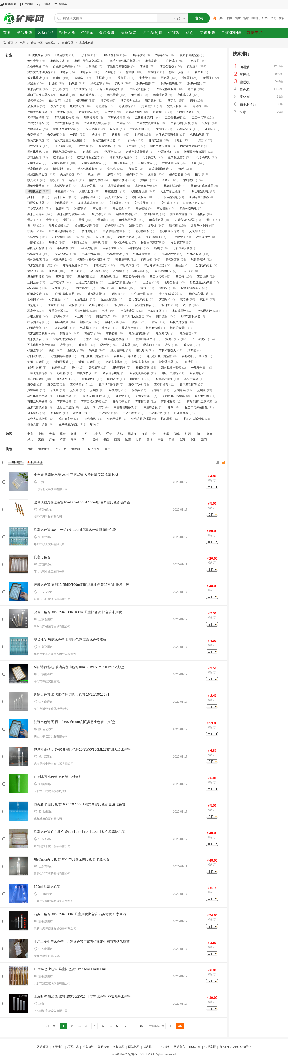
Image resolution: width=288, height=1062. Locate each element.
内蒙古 (97, 433)
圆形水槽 (113, 379)
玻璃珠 (79, 78)
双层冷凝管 (96, 305)
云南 (106, 439)
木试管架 (33, 237)
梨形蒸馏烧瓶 (124, 214)
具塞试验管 (86, 191)
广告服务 (164, 1047)
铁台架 (106, 327)
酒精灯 (144, 180)
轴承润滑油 (248, 104)
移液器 (61, 373)
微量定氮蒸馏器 (114, 339)
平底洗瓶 (87, 248)
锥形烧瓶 (56, 413)
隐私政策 (103, 1047)
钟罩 (170, 407)
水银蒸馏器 (34, 316)
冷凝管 (78, 208)
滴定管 (105, 100)
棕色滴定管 (66, 418)
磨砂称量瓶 (142, 231)
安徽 (166, 433)
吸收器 (126, 345)
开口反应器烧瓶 (168, 197)
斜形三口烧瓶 (86, 362)
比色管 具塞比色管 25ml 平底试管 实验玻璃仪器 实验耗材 (76, 475)
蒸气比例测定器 (37, 396)
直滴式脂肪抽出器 (94, 396)
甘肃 (139, 439)
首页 (10, 42)
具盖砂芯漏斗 (89, 185)
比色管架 (85, 72)
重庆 (63, 433)
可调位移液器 (35, 202)
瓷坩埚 (119, 83)
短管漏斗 (158, 112)
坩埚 (93, 424)
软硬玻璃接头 (163, 271)
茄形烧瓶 (146, 259)
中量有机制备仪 (124, 407)
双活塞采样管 (143, 305)
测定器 (165, 78)
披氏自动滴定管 (151, 242)
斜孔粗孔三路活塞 (125, 356)
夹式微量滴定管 (159, 168)
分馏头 (74, 134)
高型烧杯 (131, 146)
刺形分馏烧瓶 (169, 83)
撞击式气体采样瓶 (196, 407)
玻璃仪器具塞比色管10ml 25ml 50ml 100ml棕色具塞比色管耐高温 (82, 502)
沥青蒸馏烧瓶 (178, 214)
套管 (154, 322)
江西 (188, 433)
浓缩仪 (31, 242)
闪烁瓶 (56, 288)
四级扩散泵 (103, 316)
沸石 (233, 18)
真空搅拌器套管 (109, 384)
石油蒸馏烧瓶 (108, 299)
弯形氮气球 (163, 333)
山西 (84, 433)
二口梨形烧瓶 (173, 117)
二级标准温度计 (145, 117)
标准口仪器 (176, 72)
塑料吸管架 (111, 322)
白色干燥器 (34, 66)
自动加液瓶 (155, 413)
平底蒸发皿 (110, 248)
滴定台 (172, 100)
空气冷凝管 (141, 202)
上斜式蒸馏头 (81, 288)
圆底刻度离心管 (139, 373)
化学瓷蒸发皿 (59, 163)
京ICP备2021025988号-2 (235, 1047)
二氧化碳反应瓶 (181, 123)
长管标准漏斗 (164, 379)
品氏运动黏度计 (37, 248)
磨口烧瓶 (87, 231)
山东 (199, 433)
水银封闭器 (155, 310)
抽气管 (73, 83)
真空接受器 (135, 384)
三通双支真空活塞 (119, 282)
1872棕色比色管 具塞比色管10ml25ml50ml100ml (70, 969)
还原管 (108, 151)
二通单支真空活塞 (95, 123)
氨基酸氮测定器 (190, 55)
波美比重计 (34, 78)
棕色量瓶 (166, 418)
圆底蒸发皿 (63, 379)
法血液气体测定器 (64, 129)
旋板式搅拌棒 (113, 362)
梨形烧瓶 (97, 214)
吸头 (168, 345)
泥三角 (80, 237)
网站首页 (42, 1047)
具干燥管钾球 (116, 185)
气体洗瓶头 (60, 259)
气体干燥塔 (89, 254)
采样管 (100, 78)
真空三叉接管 (188, 384)
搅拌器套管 (176, 174)
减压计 (92, 174)
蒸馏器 (94, 390)
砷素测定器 (95, 293)
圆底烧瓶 (195, 373)
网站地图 (134, 1047)
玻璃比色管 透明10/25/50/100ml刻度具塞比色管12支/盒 (74, 722)
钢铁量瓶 (60, 146)
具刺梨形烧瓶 (62, 185)
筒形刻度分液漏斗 (38, 333)
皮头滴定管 (178, 242)
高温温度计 (106, 146)
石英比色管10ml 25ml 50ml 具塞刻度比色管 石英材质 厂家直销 (80, 914)
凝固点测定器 (125, 237)
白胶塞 (170, 60)
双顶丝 (118, 305)
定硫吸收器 (174, 106)
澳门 (204, 439)
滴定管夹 (126, 100)
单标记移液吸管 (166, 89)
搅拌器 (152, 174)
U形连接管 (138, 55)
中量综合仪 (151, 407)
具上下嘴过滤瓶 (170, 191)
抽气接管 (96, 83)
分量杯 (208, 129)
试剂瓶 (31, 305)
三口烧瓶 (202, 276)
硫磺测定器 (156, 220)
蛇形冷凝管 (34, 293)
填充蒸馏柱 (62, 327)
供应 (30, 449)
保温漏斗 (192, 66)
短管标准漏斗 (134, 112)
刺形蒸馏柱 (34, 89)
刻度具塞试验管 (88, 202)
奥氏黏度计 (57, 60)
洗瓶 (51, 350)
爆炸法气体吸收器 (38, 72)
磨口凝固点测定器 (60, 231)
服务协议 (88, 1047)
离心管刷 (162, 208)
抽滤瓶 (53, 83)
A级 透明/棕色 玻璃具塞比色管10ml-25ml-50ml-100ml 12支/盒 (79, 667)
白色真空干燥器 (63, 66)
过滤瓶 (87, 151)
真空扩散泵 (161, 384)
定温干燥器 (86, 112)
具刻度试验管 (172, 185)
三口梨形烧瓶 (131, 276)
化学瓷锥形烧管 (91, 163)
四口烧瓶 (161, 316)
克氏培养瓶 (61, 202)
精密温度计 (120, 180)
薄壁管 (144, 66)
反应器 (114, 129)
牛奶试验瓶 (153, 237)
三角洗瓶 (106, 276)
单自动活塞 (87, 95)
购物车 (63, 4)
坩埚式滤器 (155, 140)
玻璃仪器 (67, 42)
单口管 (192, 89)
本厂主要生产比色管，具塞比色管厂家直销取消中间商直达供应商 (82, 941)
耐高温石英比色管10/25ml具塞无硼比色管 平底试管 (71, 859)
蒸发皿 (54, 390)
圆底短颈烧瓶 (111, 373)
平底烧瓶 (62, 248)
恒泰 (243, 112)
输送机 (245, 82)
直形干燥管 (64, 401)
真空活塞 (53, 384)
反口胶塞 (91, 129)
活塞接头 (58, 168)
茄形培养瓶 (122, 259)
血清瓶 (189, 362)
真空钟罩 (33, 390)
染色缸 (53, 271)
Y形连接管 (161, 55)
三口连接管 (157, 276)
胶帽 (110, 174)
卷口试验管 (139, 197)
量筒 (82, 220)
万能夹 (87, 339)
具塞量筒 (60, 191)
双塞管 (31, 310)
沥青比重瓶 (151, 214)
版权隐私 (118, 1047)
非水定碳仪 (184, 129)
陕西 (128, 439)
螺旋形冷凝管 (83, 225)
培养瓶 (96, 242)
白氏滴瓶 (91, 66)
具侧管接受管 (35, 185)
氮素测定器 (160, 95)
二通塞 (121, 123)
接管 (198, 174)
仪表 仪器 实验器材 (43, 42)
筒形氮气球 (153, 327)
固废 (241, 18)
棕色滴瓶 (90, 418)
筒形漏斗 (65, 333)
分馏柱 (96, 134)
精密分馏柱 (96, 180)
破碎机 (245, 74)
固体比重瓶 (34, 151)
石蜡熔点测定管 (198, 293)
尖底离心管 (67, 174)
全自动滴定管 (203, 265)
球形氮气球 (198, 259)
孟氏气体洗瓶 (199, 225)
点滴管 (54, 106)
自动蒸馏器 (181, 413)
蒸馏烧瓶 (114, 390)
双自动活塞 (82, 310)
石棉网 (31, 299)
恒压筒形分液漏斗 (195, 151)
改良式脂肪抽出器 (104, 140)
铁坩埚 (84, 327)
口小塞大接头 (35, 208)
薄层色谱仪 (167, 66)
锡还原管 (33, 350)
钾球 (181, 168)
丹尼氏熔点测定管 (108, 89)
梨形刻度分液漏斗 (68, 214)
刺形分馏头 (194, 83)
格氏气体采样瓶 (160, 146)
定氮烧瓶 (101, 106)
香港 (193, 439)
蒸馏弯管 (157, 390)
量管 (49, 220)
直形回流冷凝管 (91, 401)
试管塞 (184, 299)
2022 (276, 18)
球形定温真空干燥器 (40, 265)
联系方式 (73, 1047)
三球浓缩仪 (57, 282)
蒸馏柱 (201, 390)
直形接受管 (142, 401)
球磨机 (266, 18)
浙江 (155, 433)
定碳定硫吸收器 (37, 112)
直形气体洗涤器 (37, 407)
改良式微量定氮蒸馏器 (68, 140)
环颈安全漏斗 (119, 163)
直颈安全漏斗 (143, 396)
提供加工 (77, 449)
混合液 (223, 18)
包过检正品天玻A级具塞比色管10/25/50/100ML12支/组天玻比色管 (82, 749)
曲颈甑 (179, 265)
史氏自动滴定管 (138, 299)
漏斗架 (31, 225)
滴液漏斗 (33, 106)
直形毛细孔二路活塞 (199, 401)
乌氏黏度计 (200, 339)
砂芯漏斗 (33, 288)
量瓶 (66, 220)
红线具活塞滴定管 (88, 157)
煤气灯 (152, 225)
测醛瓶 (186, 78)
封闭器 (139, 134)
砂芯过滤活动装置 (201, 282)
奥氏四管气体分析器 (122, 60)
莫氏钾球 (194, 231)
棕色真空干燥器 (37, 424)
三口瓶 (180, 276)
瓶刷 (157, 248)
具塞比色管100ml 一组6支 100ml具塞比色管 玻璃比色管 (75, 530)
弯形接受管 (34, 339)
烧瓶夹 (163, 288)
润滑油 (245, 67)
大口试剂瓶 (80, 89)
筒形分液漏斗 (178, 327)
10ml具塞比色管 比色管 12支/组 (57, 777)
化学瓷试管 (34, 163)
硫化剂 (245, 97)
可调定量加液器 (199, 197)
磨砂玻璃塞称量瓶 (114, 231)
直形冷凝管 (168, 401)
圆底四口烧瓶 (35, 379)
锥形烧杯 (33, 413)
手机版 (29, 4)
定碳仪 (61, 112)
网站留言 (179, 1047)
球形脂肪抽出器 (154, 265)
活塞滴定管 (34, 168)
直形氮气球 (202, 396)
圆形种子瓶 (137, 379)
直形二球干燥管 (37, 401)
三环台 (186, 271)
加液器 (133, 168)
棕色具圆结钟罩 (141, 418)
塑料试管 (85, 322)
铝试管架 (110, 225)
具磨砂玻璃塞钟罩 (202, 185)
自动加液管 (130, 413)
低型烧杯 (82, 100)
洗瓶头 (71, 350)
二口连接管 (199, 117)
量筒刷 (101, 220)
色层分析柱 (171, 282)
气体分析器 (62, 254)
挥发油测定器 (170, 163)
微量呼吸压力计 (146, 339)
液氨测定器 (143, 367)
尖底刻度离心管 (37, 174)
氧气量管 (94, 367)
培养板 (53, 242)
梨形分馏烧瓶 (188, 208)
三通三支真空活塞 (87, 282)
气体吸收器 (194, 254)
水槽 (104, 310)
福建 (177, 433)
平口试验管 (135, 248)
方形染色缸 (137, 129)
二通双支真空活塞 (148, 123)
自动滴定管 (106, 413)
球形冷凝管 (100, 265)
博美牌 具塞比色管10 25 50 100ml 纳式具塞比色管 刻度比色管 (79, 804)
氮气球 (135, 95)
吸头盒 (188, 345)
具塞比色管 (86, 42)
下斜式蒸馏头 (167, 350)
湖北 (30, 439)
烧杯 (103, 288)
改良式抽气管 (35, 140)
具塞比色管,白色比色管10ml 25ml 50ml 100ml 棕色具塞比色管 (79, 832)
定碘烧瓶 (124, 106)
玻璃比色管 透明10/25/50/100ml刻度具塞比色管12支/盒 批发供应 (81, 585)
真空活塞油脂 (78, 384)
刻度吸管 (115, 202)
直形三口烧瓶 (65, 407)
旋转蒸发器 (166, 362)
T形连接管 (61, 55)
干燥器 (199, 140)
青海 (149, 439)
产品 (22, 42)
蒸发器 (74, 390)
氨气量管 (33, 60)
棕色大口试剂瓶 (37, 418)
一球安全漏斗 (199, 367)
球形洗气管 (127, 265)
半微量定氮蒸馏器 (118, 66)
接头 (53, 180)
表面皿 (199, 72)
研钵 (74, 367)
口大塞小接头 (191, 202)
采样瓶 (122, 78)
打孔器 (57, 89)
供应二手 (60, 449)
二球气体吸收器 (64, 123)
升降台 (116, 293)
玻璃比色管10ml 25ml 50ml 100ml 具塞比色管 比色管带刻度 (78, 612)
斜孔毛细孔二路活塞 (159, 356)
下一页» (138, 1026)
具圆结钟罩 (88, 197)
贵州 (95, 439)
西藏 (117, 439)
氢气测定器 (172, 259)
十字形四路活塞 (169, 293)
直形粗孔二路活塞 (173, 396)
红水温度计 (60, 157)
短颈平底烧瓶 (185, 112)
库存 (107, 449)
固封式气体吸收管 (191, 146)
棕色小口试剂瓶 (194, 418)
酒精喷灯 (189, 180)
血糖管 (55, 367)
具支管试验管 (113, 197)
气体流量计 (114, 254)
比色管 (64, 72)
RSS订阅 (195, 1047)
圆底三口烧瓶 (169, 373)
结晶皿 (73, 180)
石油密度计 (82, 299)
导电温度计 (184, 95)
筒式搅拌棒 (129, 327)
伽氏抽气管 (197, 134)
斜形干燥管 (61, 362)
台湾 (182, 439)
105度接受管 (35, 55)
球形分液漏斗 (71, 265)
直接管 (119, 396)
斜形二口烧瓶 (35, 362)
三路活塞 (33, 282)
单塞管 (64, 95)
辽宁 (109, 433)
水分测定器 (128, 310)
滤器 (132, 225)
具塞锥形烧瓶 (138, 191)
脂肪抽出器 (64, 396)
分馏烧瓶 (53, 134)
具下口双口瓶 (62, 197)
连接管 (201, 214)
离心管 (97, 208)
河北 (73, 433)
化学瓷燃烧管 (176, 157)
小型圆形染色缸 (61, 356)
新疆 (171, 439)
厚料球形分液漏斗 (121, 157)
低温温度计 (56, 100)
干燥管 (178, 140)
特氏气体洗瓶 (178, 322)
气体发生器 (34, 254)
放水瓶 (160, 129)
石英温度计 (56, 299)
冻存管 (108, 112)
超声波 (245, 89)
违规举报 (210, 1047)
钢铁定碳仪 (34, 146)
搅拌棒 (130, 174)
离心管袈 (141, 208)
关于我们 (58, 1047)
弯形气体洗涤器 (63, 339)
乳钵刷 (117, 271)
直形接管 (118, 401)
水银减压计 (179, 310)
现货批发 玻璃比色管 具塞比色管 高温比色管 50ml (70, 639)
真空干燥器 (191, 379)
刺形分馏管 (143, 83)
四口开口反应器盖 (133, 316)
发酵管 (206, 123)
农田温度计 (203, 237)
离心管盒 (118, 208)
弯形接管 (185, 333)
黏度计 (100, 237)
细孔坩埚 (142, 350)
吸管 (63, 345)
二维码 (46, 4)
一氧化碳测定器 (37, 373)
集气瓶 (111, 168)
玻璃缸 (57, 78)
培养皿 (75, 242)
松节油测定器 (35, 322)
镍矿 (249, 18)
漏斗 (209, 220)
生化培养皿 (138, 293)
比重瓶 (108, 72)
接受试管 (33, 180)
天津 (52, 433)
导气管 (31, 100)
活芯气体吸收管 (87, 168)
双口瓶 (187, 305)
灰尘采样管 (145, 163)
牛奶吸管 (177, 237)
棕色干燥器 (114, 418)
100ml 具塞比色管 (47, 887)
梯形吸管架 (34, 327)
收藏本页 (10, 4)
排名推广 (149, 1047)
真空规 (31, 384)
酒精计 (166, 180)
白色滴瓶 (193, 60)
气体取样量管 (141, 254)
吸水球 (147, 345)
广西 (63, 439)
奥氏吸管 (151, 60)
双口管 (165, 305)
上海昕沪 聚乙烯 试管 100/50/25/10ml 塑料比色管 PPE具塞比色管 (82, 996)
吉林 (120, 433)
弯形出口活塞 (137, 333)
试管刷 (204, 299)
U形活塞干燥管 (112, 55)
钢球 (257, 18)
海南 (73, 439)
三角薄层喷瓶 (35, 276)
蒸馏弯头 (180, 390)
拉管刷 (60, 208)
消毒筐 (191, 350)
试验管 (51, 305)
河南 (209, 433)
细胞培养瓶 (117, 350)
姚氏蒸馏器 (118, 367)
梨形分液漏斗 (35, 214)
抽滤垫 (31, 83)
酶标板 (173, 225)
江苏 (144, 433)
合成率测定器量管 (137, 151)
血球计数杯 (34, 367)
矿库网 (133, 1054)
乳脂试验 (139, 271)
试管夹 (162, 299)
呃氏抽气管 (91, 117)
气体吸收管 (169, 254)
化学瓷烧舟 (203, 157)
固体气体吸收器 (63, 151)
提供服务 (44, 449)
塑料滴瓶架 (61, 322)
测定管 (143, 78)
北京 (30, 433)
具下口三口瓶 (35, 197)
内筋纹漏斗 (59, 237)
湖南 (41, 439)
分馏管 (31, 134)
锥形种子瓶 (80, 413)
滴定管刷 (150, 100)
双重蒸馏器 (56, 310)
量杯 (30, 220)
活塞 (193, 163)
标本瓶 (152, 72)
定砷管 (197, 106)
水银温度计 (205, 310)
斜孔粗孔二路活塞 (92, 356)
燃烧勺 (31, 271)
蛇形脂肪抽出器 (64, 293)
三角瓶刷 (83, 276)
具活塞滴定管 (143, 185)
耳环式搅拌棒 (116, 117)
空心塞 (165, 202)
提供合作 (93, 449)
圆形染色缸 (88, 379)
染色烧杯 (96, 271)
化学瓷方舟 (149, 157)
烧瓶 (143, 288)
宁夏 (160, 439)
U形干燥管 (86, 55)
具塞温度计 (112, 191)
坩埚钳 (131, 140)
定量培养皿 (148, 106)
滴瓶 (192, 100)
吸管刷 (83, 345)
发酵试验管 (34, 129)
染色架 (75, 271)
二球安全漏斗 (35, 123)
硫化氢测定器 (127, 220)
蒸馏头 (135, 390)
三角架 (60, 276)
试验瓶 (73, 305)
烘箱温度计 (34, 157)
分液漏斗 (117, 134)
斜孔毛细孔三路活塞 (194, 356)
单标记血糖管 (138, 89)
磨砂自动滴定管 (169, 231)
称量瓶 (207, 78)
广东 (52, 439)
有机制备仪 (84, 373)
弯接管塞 (111, 333)
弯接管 (88, 333)
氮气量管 (113, 95)
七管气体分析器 (183, 248)
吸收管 (104, 345)
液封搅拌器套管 (171, 367)
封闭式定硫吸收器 (167, 134)
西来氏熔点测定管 (38, 345)
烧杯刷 (123, 288)
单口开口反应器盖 (38, 95)
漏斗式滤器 (56, 225)
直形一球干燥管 (94, 407)
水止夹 (79, 316)
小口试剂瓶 (34, 356)
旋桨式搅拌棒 (140, 362)
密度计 (31, 231)
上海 (41, 433)
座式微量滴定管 (69, 424)
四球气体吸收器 (190, 316)
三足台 (147, 282)
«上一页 (50, 1026)
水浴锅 (57, 316)
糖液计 (135, 322)
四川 (84, 439)
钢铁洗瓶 (83, 146)
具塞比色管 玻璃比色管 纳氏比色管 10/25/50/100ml (71, 694)
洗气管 (93, 350)
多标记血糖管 (35, 117)
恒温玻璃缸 (165, 151)
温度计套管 (172, 339)
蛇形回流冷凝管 (191, 288)
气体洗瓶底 (34, 259)
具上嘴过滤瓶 (200, 191)
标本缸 (130, 72)
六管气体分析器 (185, 220)
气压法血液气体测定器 (91, 259)
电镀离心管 (77, 106)
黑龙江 (132, 433)
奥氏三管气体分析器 (87, 60)
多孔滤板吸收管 (64, 117)
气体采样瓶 (121, 242)
